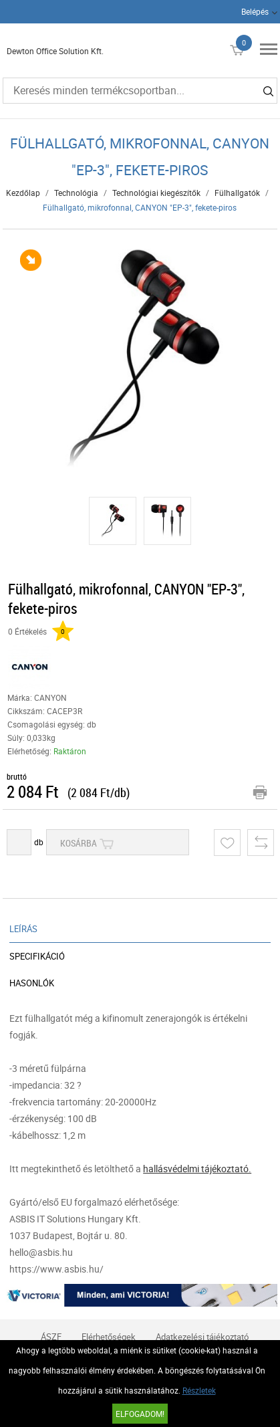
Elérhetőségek (109, 1337)
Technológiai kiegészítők (156, 192)
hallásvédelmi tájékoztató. (197, 1168)
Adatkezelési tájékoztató (202, 1337)
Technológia (76, 192)
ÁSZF (51, 1337)
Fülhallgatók (237, 192)
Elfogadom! (140, 1413)
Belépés (255, 11)
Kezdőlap (23, 192)
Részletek (199, 1390)
